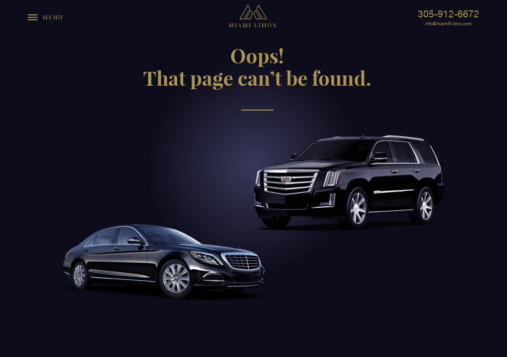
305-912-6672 (448, 14)
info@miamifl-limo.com (448, 23)
